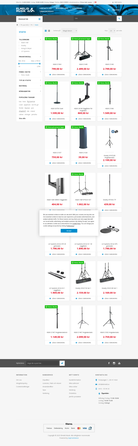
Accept (69, 231)
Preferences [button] (70, 226)
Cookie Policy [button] (76, 224)
